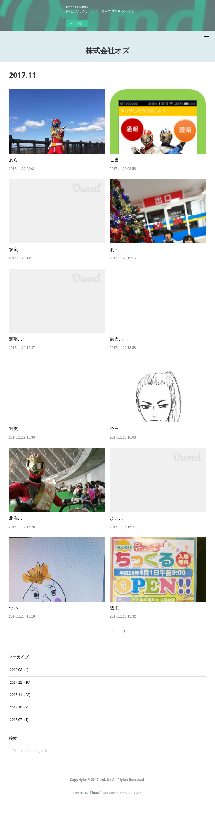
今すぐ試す (77, 23)
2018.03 (19, 698)
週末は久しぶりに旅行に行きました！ (148, 636)
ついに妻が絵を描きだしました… (42, 636)
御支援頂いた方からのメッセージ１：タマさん (56, 450)
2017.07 (19, 748)
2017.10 (19, 736)
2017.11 (20, 724)
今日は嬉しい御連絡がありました (143, 450)
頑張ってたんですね (29, 353)
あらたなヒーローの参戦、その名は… (47, 159)
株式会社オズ (108, 50)
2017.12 (20, 711)
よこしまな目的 (125, 539)
